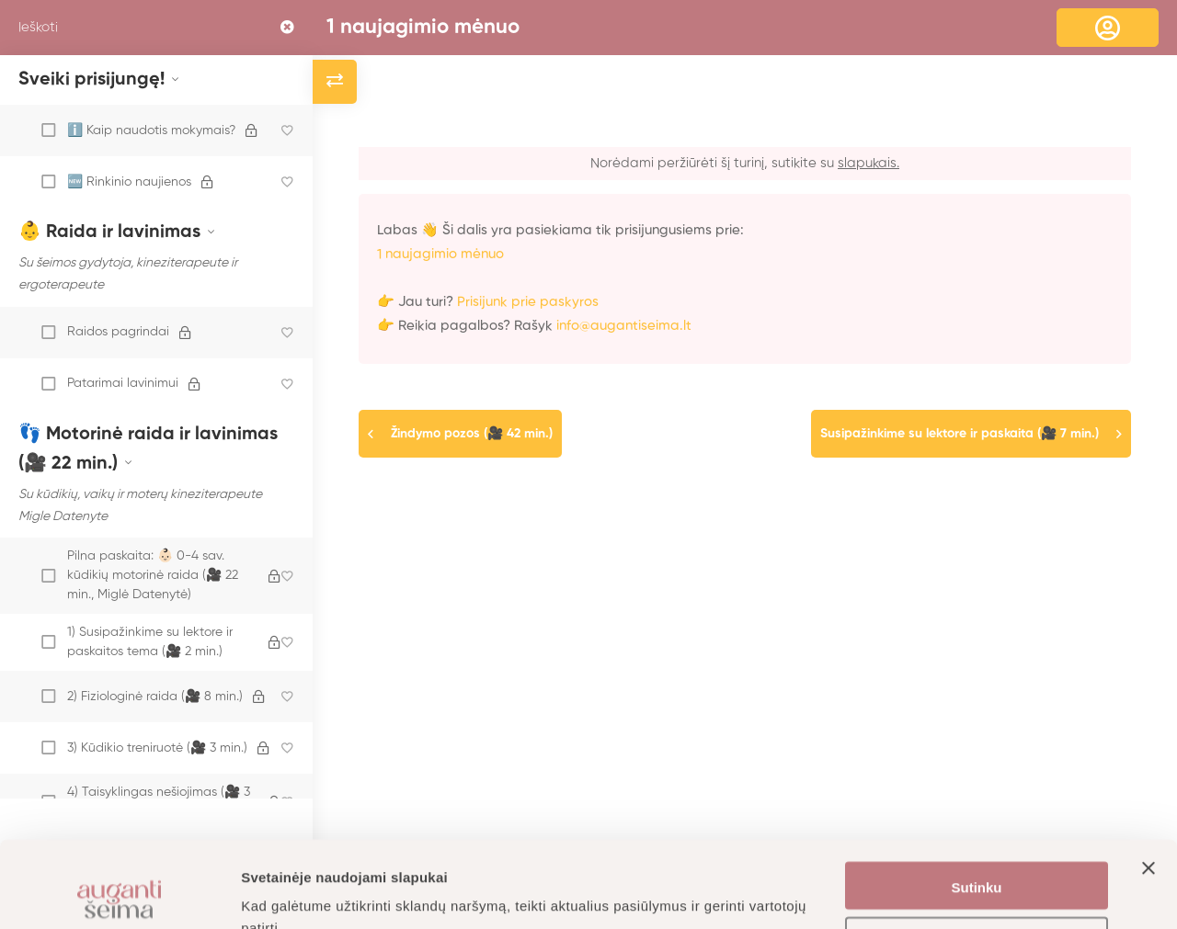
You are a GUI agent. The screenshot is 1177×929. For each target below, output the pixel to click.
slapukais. (868, 163)
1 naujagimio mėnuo (423, 27)
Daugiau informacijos (312, 893)
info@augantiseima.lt (623, 326)
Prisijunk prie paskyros (528, 302)
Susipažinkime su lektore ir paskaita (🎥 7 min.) (959, 433)
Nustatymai (977, 856)
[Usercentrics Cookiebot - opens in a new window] (119, 893)
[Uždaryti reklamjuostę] (1148, 799)
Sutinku (977, 802)
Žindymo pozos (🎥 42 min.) (472, 433)
